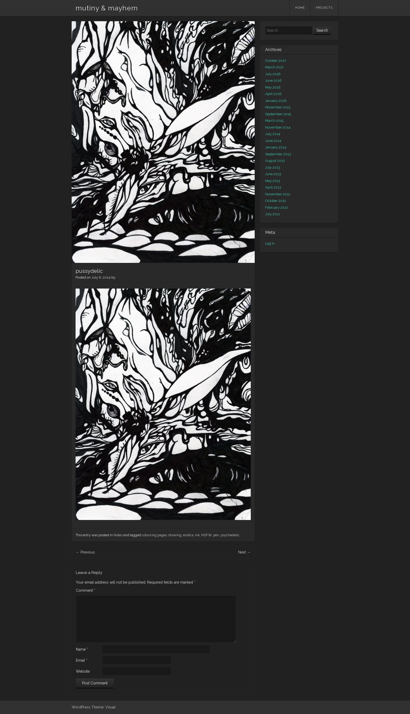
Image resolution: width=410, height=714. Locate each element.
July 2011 (272, 214)
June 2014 (273, 141)
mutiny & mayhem (107, 8)
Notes (117, 535)
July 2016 (273, 74)
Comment (85, 590)
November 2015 (277, 107)
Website (83, 671)
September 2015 (278, 114)
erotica (188, 535)
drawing (174, 535)
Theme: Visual (104, 707)
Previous (85, 552)
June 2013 (273, 174)
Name (82, 649)
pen (216, 535)
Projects (324, 7)
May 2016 (273, 87)
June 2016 (273, 80)
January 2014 (275, 147)
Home (300, 7)
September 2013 (278, 154)
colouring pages (154, 535)
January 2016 (276, 101)
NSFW (206, 535)
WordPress (81, 707)
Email (81, 660)
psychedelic (230, 535)
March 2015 (274, 121)
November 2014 (278, 127)
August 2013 (275, 161)
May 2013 (272, 181)
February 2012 (276, 207)
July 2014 (272, 134)
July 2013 (272, 167)
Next (244, 552)
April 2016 (273, 94)
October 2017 (275, 61)
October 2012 (275, 201)
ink (197, 535)
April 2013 (273, 187)
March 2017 (274, 67)
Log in (270, 243)
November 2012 (277, 194)
